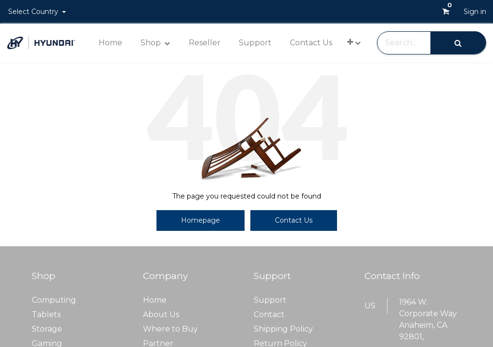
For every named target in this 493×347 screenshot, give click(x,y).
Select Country (34, 11)
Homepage (200, 220)
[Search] (458, 42)
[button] (354, 42)
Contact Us (293, 220)
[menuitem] (110, 43)
